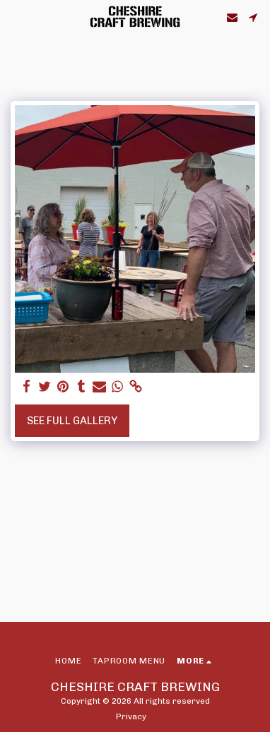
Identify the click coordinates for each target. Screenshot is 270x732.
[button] (16, 17)
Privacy (131, 716)
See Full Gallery (72, 420)
